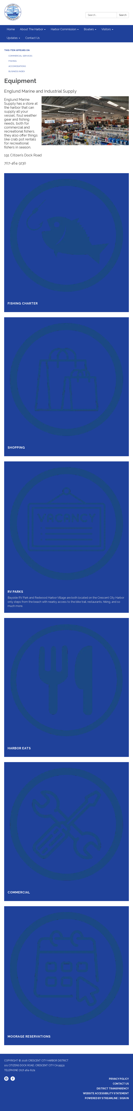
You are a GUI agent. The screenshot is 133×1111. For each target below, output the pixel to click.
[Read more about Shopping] (66, 386)
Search (123, 15)
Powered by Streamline (101, 1098)
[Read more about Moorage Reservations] (66, 975)
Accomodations (17, 66)
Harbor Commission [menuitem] (63, 29)
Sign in (124, 1098)
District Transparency (113, 1088)
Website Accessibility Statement (106, 1093)
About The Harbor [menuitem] (31, 29)
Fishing (12, 61)
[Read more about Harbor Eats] (66, 687)
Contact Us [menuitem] (32, 38)
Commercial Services (20, 56)
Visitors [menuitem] (106, 29)
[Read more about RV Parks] (66, 537)
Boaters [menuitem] (89, 29)
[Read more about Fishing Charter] (66, 242)
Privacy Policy (119, 1078)
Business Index (16, 71)
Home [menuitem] (11, 29)
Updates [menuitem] (12, 38)
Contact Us (121, 1083)
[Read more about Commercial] (66, 831)
